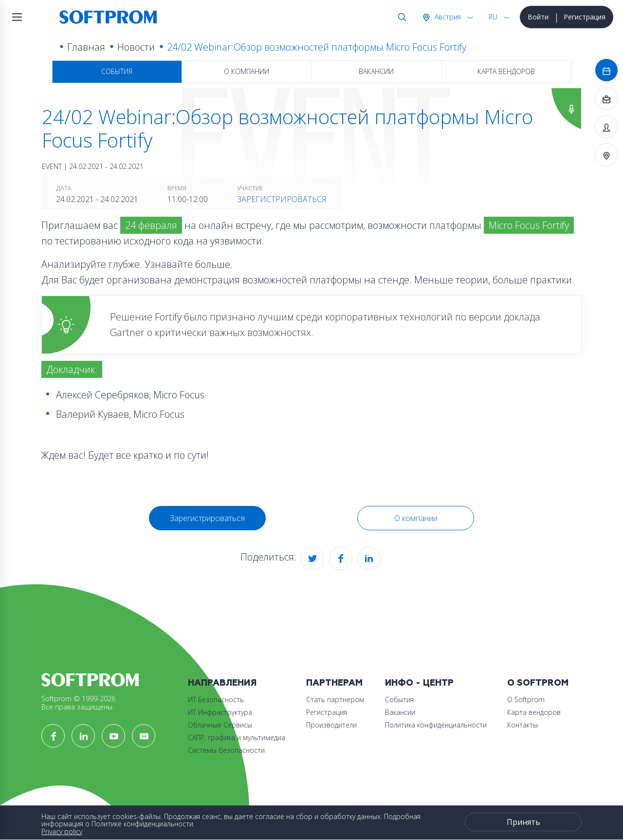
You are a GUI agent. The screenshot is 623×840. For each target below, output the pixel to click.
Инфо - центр (419, 683)
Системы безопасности (226, 750)
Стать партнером (335, 699)
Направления (222, 683)
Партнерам (334, 683)
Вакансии (376, 71)
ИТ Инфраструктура (220, 712)
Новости (136, 47)
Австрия (447, 16)
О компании (246, 71)
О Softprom (537, 683)
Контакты (522, 724)
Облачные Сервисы (220, 724)
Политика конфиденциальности (436, 724)
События (116, 71)
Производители (331, 724)
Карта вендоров (506, 71)
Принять (523, 822)
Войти (538, 16)
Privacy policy (61, 831)
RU (493, 16)
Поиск (400, 17)
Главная (86, 47)
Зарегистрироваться (282, 199)
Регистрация (584, 16)
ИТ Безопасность (216, 699)
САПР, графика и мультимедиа (236, 737)
